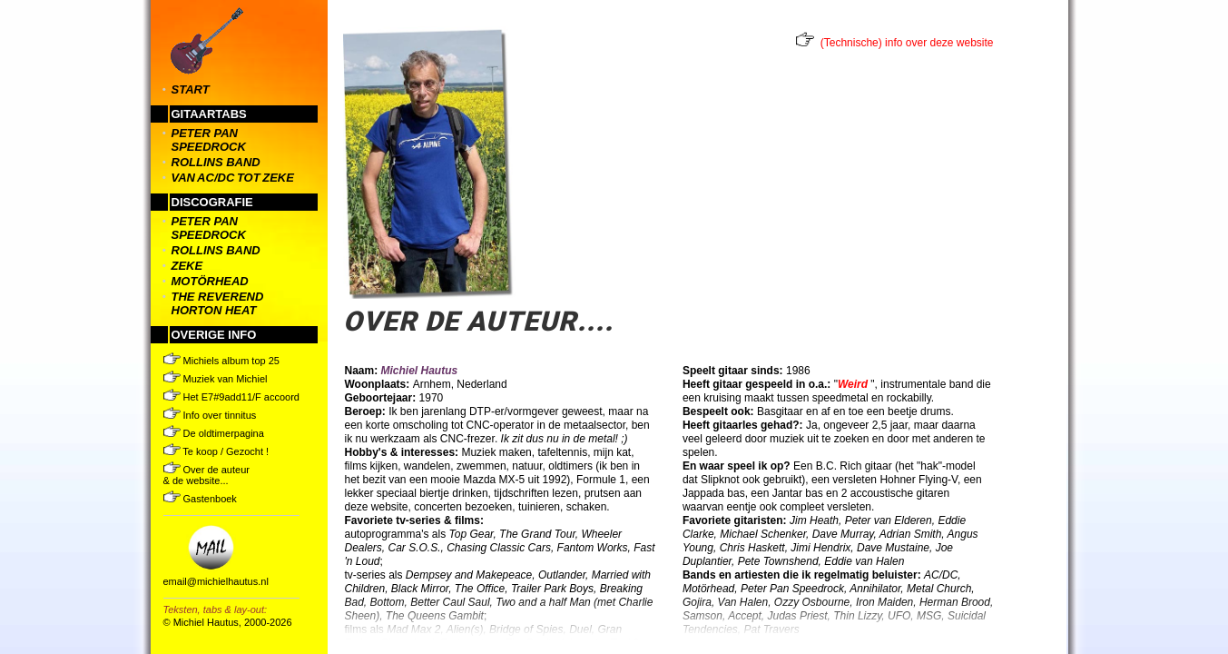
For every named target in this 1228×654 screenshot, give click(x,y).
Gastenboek (200, 498)
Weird (853, 384)
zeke (187, 265)
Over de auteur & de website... (206, 475)
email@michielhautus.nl (216, 581)
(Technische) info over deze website (907, 42)
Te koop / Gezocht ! (216, 451)
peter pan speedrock (209, 140)
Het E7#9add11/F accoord (231, 396)
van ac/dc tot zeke (233, 177)
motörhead (210, 281)
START (191, 89)
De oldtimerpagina (213, 433)
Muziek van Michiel (215, 378)
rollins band (216, 162)
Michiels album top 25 (221, 360)
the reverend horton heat (218, 303)
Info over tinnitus (210, 415)
